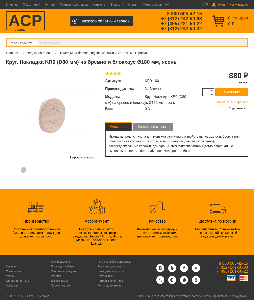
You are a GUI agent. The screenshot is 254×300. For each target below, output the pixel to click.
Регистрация (238, 4)
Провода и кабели (62, 266)
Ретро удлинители (109, 285)
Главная (12, 4)
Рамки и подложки (109, 266)
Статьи (133, 4)
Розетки (56, 276)
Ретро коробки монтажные (114, 261)
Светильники (105, 276)
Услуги (50, 4)
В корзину (232, 92)
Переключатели (61, 285)
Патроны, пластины (110, 280)
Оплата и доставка (74, 4)
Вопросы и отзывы (153, 127)
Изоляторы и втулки (64, 271)
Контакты (99, 4)
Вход (221, 4)
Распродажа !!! (60, 261)
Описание (118, 127)
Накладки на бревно (38, 53)
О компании (31, 4)
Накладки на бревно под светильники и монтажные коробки (103, 53)
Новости (117, 4)
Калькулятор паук (156, 4)
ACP (25, 21)
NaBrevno (153, 89)
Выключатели (59, 280)
